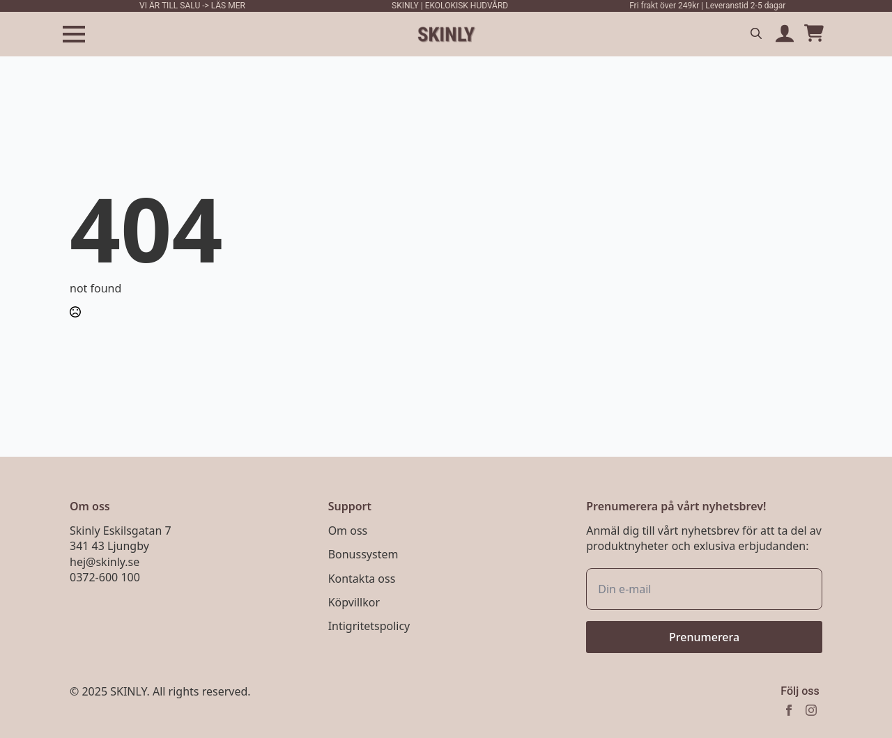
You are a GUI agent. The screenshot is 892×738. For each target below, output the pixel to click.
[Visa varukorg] (814, 34)
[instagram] (811, 710)
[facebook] (789, 710)
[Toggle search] (756, 33)
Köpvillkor (354, 602)
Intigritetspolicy (369, 626)
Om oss (348, 530)
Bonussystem (363, 554)
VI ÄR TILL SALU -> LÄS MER (192, 5)
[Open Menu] (74, 34)
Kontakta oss (362, 578)
